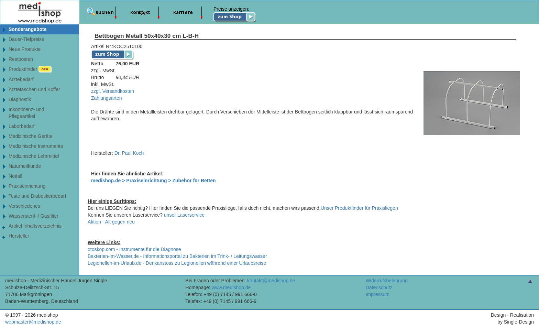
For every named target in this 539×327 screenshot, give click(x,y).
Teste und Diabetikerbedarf (37, 196)
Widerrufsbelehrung (387, 280)
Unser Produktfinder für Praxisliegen (359, 208)
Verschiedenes (24, 206)
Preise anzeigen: (234, 14)
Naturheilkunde (25, 166)
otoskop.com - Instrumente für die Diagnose (134, 249)
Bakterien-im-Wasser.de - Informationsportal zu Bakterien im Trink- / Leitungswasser (177, 256)
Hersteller (19, 236)
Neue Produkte (25, 49)
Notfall (15, 176)
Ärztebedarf (21, 79)
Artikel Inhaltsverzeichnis (35, 226)
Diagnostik (20, 99)
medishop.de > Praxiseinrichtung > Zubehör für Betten (153, 180)
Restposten (21, 59)
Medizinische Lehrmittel (34, 156)
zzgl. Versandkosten (112, 91)
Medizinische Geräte (31, 136)
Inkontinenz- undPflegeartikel (26, 113)
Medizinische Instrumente (36, 146)
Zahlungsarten (106, 98)
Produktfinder (30, 69)
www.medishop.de (231, 287)
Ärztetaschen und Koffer (34, 89)
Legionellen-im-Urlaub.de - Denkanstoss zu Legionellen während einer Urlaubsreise (177, 263)
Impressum (377, 294)
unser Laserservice (184, 215)
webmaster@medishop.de (33, 322)
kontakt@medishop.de (271, 280)
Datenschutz (379, 287)
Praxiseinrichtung (27, 186)
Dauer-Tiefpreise (26, 39)
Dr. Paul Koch (129, 153)
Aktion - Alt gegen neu (111, 222)
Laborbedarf (22, 126)
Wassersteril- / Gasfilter (33, 216)
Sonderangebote (27, 29)
